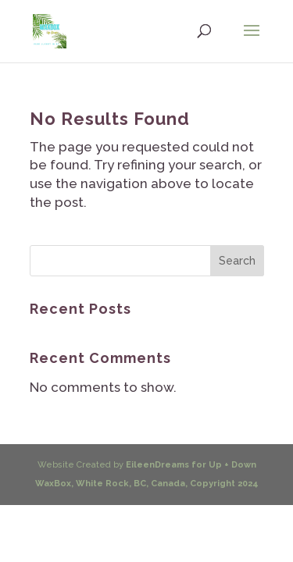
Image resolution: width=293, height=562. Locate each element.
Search (237, 260)
